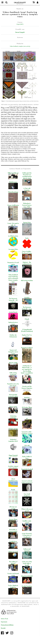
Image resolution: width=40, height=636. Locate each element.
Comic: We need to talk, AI (13, 224)
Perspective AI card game (13, 263)
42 (27, 418)
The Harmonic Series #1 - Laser (27, 308)
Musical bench (13, 312)
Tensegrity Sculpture (27, 348)
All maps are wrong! (13, 507)
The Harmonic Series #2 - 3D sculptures (13, 300)
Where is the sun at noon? (27, 510)
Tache (27, 238)
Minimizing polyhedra (13, 417)
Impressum (4, 622)
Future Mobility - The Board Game (27, 252)
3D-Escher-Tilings (27, 407)
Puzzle (13, 490)
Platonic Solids (13, 363)
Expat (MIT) (20, 24)
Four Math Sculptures (27, 495)
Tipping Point (27, 222)
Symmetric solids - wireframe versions (26, 432)
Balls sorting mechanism (13, 373)
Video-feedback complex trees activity (20, 46)
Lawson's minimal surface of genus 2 (27, 482)
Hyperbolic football (27, 469)
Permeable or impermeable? (13, 530)
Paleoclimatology (13, 192)
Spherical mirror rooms (13, 323)
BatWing (26, 397)
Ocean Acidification (13, 205)
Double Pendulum (27, 586)
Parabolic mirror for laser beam (13, 384)
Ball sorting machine (27, 280)
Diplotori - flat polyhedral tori (27, 263)
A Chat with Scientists (26, 189)
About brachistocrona (13, 480)
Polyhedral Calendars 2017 (13, 440)
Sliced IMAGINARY (27, 576)
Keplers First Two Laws (27, 336)
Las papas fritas (13, 249)
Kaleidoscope (13, 182)
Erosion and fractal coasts (13, 574)
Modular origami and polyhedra (13, 467)
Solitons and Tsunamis (27, 550)
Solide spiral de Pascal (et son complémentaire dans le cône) (27, 175)
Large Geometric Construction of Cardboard (27, 535)
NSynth (27, 319)
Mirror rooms (13, 406)
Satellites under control (26, 522)
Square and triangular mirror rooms (13, 351)
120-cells (27, 445)
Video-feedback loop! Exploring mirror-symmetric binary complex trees (13, 278)
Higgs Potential (13, 455)
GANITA (26, 297)
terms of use (4, 618)
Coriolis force (13, 541)
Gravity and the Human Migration (27, 387)
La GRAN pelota (13, 236)
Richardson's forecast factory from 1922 (27, 205)
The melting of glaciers (13, 562)
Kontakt (3, 628)
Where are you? (13, 551)
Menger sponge (13, 429)
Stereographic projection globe (13, 395)
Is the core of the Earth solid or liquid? (27, 563)
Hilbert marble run (13, 173)
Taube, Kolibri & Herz (27, 457)
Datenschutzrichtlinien (7, 625)
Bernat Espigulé (20, 32)
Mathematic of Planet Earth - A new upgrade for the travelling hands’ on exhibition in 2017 (27, 370)
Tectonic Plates (13, 519)
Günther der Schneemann (13, 336)
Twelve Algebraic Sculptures (13, 586)
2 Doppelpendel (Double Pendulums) (27, 330)
